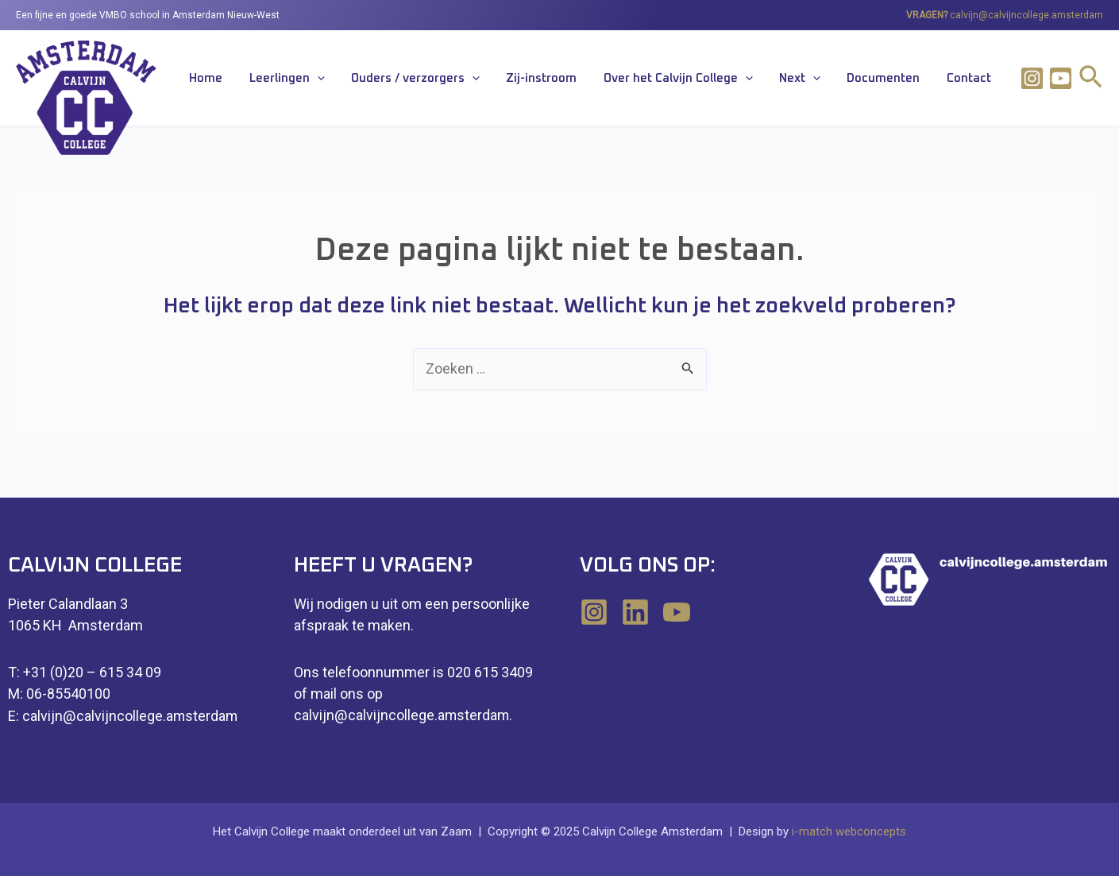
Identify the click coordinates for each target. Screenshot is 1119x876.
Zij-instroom (589, 79)
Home (285, 79)
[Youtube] (1060, 78)
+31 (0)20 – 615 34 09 (92, 673)
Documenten (899, 79)
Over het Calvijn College (714, 79)
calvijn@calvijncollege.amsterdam (1026, 15)
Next (826, 79)
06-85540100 (68, 695)
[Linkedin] (635, 614)
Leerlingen (355, 79)
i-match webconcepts (849, 831)
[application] (385, 79)
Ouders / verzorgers (473, 79)
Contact (973, 79)
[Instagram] (1032, 78)
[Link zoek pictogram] (1090, 80)
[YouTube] (676, 614)
